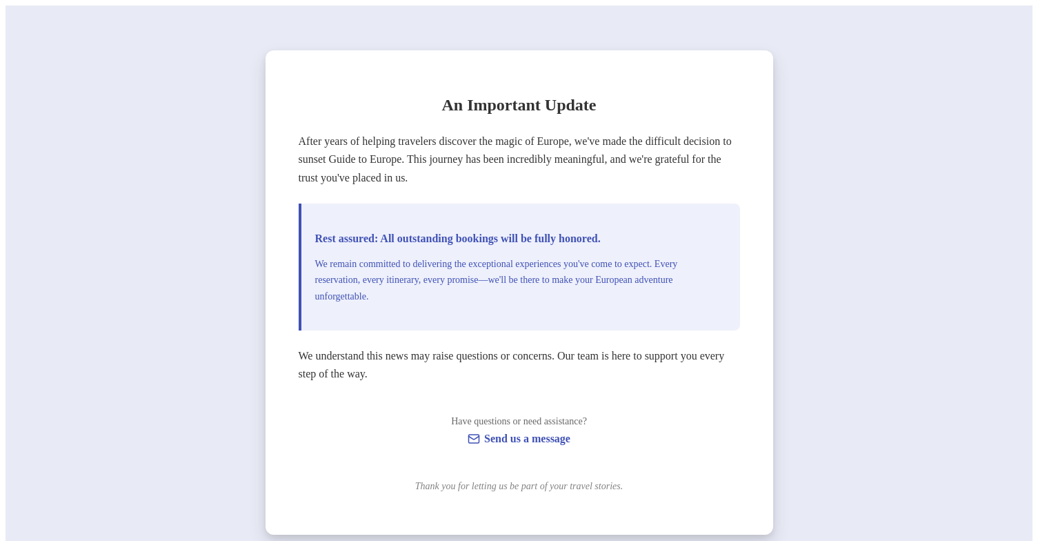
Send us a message (527, 438)
